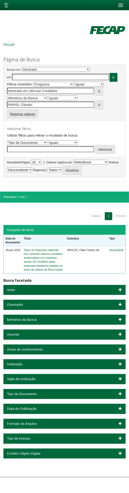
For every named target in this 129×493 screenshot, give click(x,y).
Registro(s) (39, 170)
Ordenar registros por (59, 162)
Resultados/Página (18, 162)
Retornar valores (22, 114)
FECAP (9, 45)
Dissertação (116, 250)
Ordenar (114, 162)
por (9, 77)
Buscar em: (14, 69)
